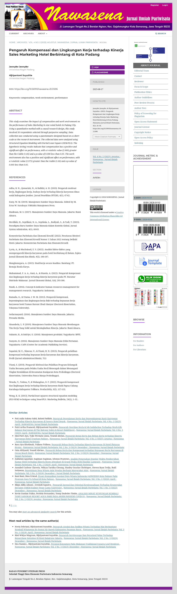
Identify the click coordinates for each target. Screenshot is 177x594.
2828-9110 (147, 197)
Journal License (142, 127)
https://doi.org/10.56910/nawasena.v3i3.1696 (36, 89)
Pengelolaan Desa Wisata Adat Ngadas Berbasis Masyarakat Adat (57, 470)
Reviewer (139, 81)
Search (160, 33)
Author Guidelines (143, 97)
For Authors (138, 345)
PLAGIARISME (101, 72)
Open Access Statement (145, 121)
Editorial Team (141, 70)
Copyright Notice (142, 132)
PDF (96, 67)
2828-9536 (147, 219)
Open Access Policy (143, 137)
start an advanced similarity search (39, 511)
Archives (28, 33)
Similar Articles (18, 412)
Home (12, 42)
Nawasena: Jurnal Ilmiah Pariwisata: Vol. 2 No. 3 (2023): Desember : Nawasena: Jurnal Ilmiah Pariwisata (73, 447)
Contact (138, 76)
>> (15, 505)
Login (165, 5)
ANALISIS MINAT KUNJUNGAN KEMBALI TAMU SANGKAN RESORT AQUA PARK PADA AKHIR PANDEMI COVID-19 (66, 495)
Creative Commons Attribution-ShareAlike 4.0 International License (107, 216)
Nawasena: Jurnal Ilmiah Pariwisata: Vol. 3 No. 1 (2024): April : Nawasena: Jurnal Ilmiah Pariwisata (67, 463)
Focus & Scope (141, 86)
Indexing (138, 143)
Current (14, 33)
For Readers (138, 341)
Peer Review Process (144, 102)
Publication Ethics (143, 92)
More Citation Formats (105, 136)
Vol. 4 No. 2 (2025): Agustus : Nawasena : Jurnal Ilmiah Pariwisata (63, 42)
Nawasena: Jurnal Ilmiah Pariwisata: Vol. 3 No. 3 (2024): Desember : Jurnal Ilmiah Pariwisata (64, 472)
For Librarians (139, 349)
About (42, 33)
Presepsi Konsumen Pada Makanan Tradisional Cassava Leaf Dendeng (85, 544)
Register (155, 5)
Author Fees (140, 108)
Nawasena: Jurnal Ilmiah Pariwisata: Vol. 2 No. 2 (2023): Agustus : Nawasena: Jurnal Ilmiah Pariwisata (68, 498)
